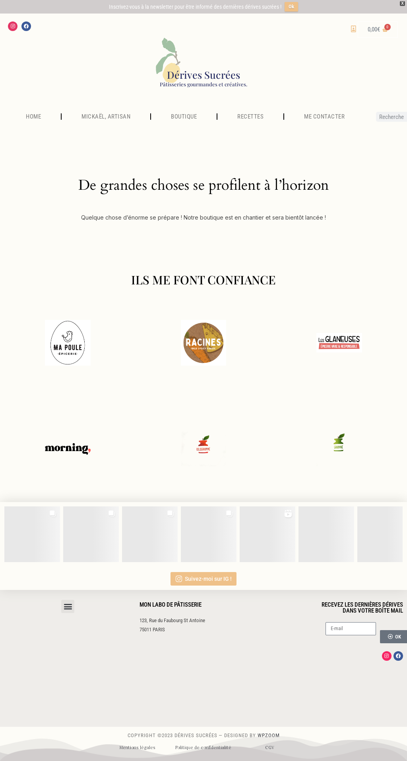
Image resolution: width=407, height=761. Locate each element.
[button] (67, 606)
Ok (291, 7)
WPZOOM (269, 735)
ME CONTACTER (324, 116)
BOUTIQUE (184, 116)
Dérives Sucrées (203, 74)
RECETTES (250, 116)
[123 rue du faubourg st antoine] (203, 682)
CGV (269, 747)
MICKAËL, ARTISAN (105, 116)
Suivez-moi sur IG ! (203, 578)
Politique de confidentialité (203, 747)
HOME (33, 116)
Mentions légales (137, 747)
